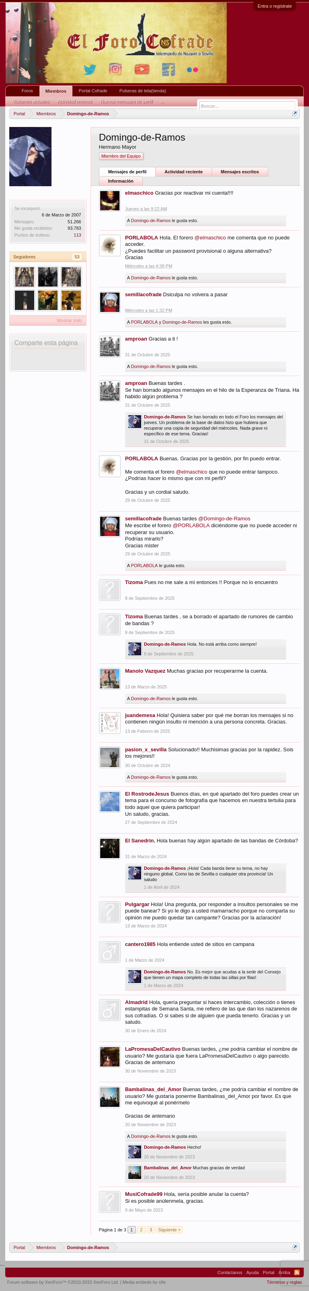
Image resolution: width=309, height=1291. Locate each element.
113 (77, 235)
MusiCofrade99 (144, 1194)
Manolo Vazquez (145, 671)
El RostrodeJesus (147, 794)
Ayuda (252, 1272)
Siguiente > (170, 1229)
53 (76, 256)
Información (121, 181)
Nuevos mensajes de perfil (126, 101)
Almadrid (136, 1002)
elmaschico (139, 193)
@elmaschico (210, 238)
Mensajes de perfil (127, 171)
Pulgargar (137, 904)
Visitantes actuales (30, 101)
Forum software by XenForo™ (63, 1282)
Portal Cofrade (93, 90)
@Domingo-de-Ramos (224, 519)
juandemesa (140, 715)
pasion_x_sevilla (146, 749)
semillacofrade (143, 294)
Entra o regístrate (275, 6)
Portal (268, 1272)
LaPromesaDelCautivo (153, 1049)
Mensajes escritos (240, 171)
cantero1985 (140, 944)
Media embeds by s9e (144, 1282)
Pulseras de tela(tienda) (142, 90)
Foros (27, 90)
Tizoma (134, 582)
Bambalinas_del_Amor (153, 1089)
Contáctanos (229, 1272)
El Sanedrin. (140, 841)
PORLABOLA (141, 238)
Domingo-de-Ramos (150, 220)
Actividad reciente (184, 171)
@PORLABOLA (191, 525)
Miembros (55, 91)
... (162, 101)
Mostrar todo (69, 320)
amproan (136, 339)
